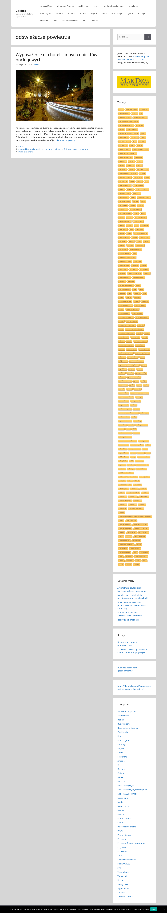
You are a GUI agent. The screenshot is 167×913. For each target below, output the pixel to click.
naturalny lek (135, 337)
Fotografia (122, 756)
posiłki (132, 385)
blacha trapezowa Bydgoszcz (127, 153)
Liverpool (122, 293)
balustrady (134, 137)
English (120, 748)
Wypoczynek (123, 888)
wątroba (122, 532)
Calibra (21, 11)
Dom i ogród (45, 13)
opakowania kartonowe (137, 361)
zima (135, 552)
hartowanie (140, 229)
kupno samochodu (138, 277)
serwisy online (143, 441)
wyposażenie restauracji (140, 524)
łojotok (121, 560)
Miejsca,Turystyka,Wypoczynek (132, 789)
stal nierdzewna (124, 457)
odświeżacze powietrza (71, 149)
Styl (84, 20)
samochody (138, 421)
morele (139, 333)
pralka (146, 385)
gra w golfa (145, 225)
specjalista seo (124, 453)
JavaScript (122, 241)
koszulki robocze (124, 265)
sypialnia (122, 465)
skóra (144, 449)
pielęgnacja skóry (141, 373)
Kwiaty (83, 13)
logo (144, 293)
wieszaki (85, 149)
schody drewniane (142, 425)
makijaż (129, 297)
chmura (143, 173)
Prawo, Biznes (124, 834)
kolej (134, 253)
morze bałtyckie (124, 337)
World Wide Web (131, 520)
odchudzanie (140, 345)
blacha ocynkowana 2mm (140, 149)
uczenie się (138, 484)
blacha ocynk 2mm (125, 149)
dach (132, 181)
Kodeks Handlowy (124, 253)
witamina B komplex (125, 500)
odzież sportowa (144, 349)
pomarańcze (123, 385)
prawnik (122, 389)
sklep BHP (122, 449)
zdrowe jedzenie (135, 548)
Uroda (120, 880)
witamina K (133, 504)
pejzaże (130, 373)
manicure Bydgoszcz (125, 301)
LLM (130, 293)
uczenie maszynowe (125, 484)
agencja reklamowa (131, 109)
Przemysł (142, 13)
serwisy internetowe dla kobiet (128, 441)
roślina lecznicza (124, 417)
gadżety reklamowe (125, 221)
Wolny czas (122, 884)
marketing (145, 301)
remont (136, 409)
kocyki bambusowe (135, 249)
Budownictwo (124, 723)
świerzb (129, 564)
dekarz (139, 181)
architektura (139, 125)
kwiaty (138, 285)
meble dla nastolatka (132, 309)
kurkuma (122, 281)
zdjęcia (139, 544)
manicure (137, 297)
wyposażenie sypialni (125, 528)
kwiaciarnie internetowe (126, 285)
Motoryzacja (116, 13)
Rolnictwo (122, 851)
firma (136, 213)
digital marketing (138, 185)
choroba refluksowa (125, 177)
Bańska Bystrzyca (124, 141)
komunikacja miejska (125, 261)
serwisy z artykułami (137, 445)
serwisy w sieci (124, 445)
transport (122, 480)
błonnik (131, 169)
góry (131, 229)
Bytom (139, 165)
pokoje (136, 381)
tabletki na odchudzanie (126, 473)
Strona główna (46, 6)
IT (118, 765)
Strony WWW (123, 863)
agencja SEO (144, 109)
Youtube (129, 536)
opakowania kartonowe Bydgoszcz (129, 365)
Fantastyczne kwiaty (125, 213)
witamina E (123, 504)
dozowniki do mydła (26, 149)
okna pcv (122, 357)
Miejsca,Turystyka (125, 785)
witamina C (137, 500)
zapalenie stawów (124, 540)
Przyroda (44, 20)
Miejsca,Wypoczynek (127, 793)
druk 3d (133, 205)
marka (136, 301)
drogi (143, 201)
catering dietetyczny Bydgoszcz (128, 173)
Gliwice (130, 225)
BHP (134, 141)
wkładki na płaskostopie (136, 508)
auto (143, 133)
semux (121, 429)
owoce (140, 369)
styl (132, 461)
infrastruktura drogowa (141, 233)
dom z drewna (123, 197)
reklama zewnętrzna (125, 409)
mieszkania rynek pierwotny (127, 325)
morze (147, 333)
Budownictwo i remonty (114, 6)
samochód (122, 425)
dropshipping (123, 205)
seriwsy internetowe (125, 433)
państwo (122, 373)
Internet (71, 13)
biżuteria (139, 145)
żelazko (137, 564)
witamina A (123, 496)
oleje (142, 357)
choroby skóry (138, 177)
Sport (55, 20)
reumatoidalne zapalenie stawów (128, 413)
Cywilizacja (133, 6)
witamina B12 (143, 496)
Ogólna (130, 13)
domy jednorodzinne (142, 189)
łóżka (137, 560)
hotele (38, 149)
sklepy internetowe (134, 449)
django (121, 189)
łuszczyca (129, 560)
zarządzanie (136, 540)
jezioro (139, 241)
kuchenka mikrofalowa (135, 273)
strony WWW (123, 461)
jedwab (131, 241)
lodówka (137, 293)
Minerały (141, 325)
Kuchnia (121, 769)
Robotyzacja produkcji (128, 619)
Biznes (96, 6)
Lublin (121, 297)
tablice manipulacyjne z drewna (128, 476)
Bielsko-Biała (123, 145)
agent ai (134, 113)
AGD (121, 109)
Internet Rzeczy (145, 237)
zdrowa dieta (123, 548)
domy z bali (136, 193)
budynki (122, 165)
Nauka (120, 814)
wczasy (122, 492)
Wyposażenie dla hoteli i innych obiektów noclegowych (56, 57)
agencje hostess (124, 113)
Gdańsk (122, 225)
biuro (132, 145)
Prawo (120, 830)
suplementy (140, 461)
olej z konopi (123, 361)
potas (139, 385)
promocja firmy (124, 393)
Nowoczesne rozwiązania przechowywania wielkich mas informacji (131, 605)
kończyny (135, 265)
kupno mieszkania (124, 277)
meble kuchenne (137, 313)
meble (121, 309)
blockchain (139, 157)
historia (122, 233)
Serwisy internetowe (125, 437)
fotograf (122, 217)
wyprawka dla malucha (141, 528)
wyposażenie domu (125, 524)
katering (122, 245)
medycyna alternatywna (126, 317)
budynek (140, 161)
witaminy (142, 504)
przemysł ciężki (124, 401)
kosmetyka (138, 261)
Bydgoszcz (131, 165)
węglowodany (131, 532)
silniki (148, 445)
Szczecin (122, 469)
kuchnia (147, 273)
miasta (121, 321)
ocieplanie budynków (140, 341)
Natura (120, 810)
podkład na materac (125, 381)
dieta (146, 181)
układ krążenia (123, 488)
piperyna (122, 377)
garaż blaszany (138, 221)
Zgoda (153, 909)
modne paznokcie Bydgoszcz (135, 329)
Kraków (144, 265)
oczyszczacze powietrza (51, 149)
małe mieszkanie (140, 305)
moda (121, 329)
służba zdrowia (141, 469)
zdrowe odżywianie (125, 552)
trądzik (137, 480)
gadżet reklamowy (140, 217)
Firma (120, 752)
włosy (121, 536)
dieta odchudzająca (125, 185)
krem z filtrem (144, 269)
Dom (119, 736)
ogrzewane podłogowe (142, 353)
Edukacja (59, 13)
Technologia (123, 872)
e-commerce (123, 209)
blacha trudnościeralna (126, 157)
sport (133, 453)
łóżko (144, 560)
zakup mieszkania (140, 536)
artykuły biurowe (132, 129)
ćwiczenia (128, 556)
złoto (121, 556)
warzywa (143, 488)
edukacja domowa (135, 209)
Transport (122, 876)
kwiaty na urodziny (125, 289)
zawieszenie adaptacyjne (126, 544)
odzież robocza (132, 349)
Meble (120, 777)
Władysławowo (143, 532)
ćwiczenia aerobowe (140, 556)
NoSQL (145, 337)
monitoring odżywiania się (127, 333)
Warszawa (134, 488)
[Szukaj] (147, 37)
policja (143, 381)
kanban (147, 241)
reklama (134, 405)
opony (144, 365)
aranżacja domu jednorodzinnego (129, 121)
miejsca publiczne (132, 321)
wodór (121, 520)
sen (128, 429)
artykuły (122, 129)
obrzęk (129, 341)
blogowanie (123, 161)
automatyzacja (123, 137)
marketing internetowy (126, 305)
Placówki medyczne (126, 826)
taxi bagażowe (144, 476)
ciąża (147, 177)
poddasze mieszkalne (134, 377)
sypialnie (130, 465)
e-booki (141, 205)
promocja (137, 389)
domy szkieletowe (124, 193)
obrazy (121, 341)
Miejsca (93, 13)
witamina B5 (133, 496)
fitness (143, 213)
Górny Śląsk (123, 229)
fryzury (129, 217)
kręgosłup (122, 273)
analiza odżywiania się (140, 117)
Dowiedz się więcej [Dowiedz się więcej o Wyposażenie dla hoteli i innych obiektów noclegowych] (66, 140)
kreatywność (123, 269)
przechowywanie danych (126, 397)
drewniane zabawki (125, 201)
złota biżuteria (144, 552)
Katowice (130, 245)
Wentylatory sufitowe (133, 492)
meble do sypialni (124, 313)
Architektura (84, 6)
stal (148, 453)
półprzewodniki (124, 405)
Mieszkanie (122, 797)
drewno (136, 201)
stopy (133, 457)
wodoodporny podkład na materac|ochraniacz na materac (135, 516)
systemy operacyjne (142, 465)
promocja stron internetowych (140, 393)
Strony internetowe (70, 20)
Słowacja (131, 469)
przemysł (139, 397)
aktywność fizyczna (125, 117)
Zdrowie (94, 20)
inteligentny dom (124, 237)
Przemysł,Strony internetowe (131, 843)
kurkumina (131, 281)
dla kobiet (130, 189)
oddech (122, 349)
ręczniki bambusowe (125, 421)
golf (137, 225)
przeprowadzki (136, 401)
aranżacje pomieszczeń (126, 125)
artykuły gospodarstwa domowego (129, 133)
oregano (132, 369)
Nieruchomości (124, 818)
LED (135, 289)
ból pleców (122, 169)
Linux (141, 289)
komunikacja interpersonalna (127, 257)
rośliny (134, 417)
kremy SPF (133, 269)
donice (133, 197)
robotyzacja (144, 413)
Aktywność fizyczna (65, 6)
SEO (134, 429)
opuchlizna (123, 369)
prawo (129, 389)
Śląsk (121, 564)
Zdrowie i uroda (125, 896)
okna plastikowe (133, 357)
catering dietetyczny (142, 169)
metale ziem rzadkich (142, 317)
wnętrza (122, 512)
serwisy (136, 433)
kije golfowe (140, 245)
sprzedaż (140, 453)
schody (131, 425)
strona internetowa (144, 457)
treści (129, 480)
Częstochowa (123, 181)
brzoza (132, 161)
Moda (104, 13)
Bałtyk (142, 137)
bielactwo (142, 141)
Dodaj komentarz (25, 152)
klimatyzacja (123, 249)
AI (141, 113)
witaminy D (123, 508)
